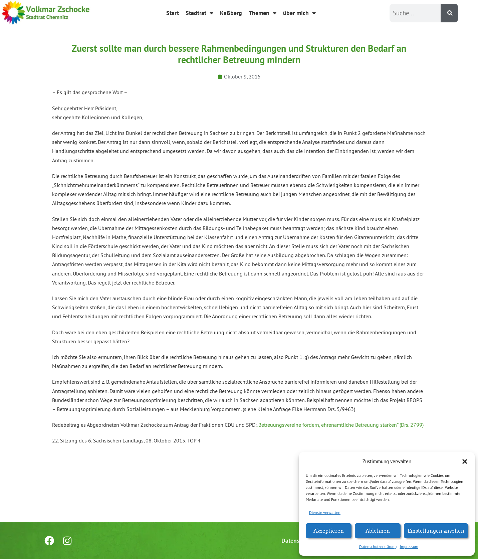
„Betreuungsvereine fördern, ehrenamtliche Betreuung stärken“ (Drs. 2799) (340, 424)
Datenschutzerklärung (378, 546)
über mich (299, 13)
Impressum (409, 546)
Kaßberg (231, 13)
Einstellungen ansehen (436, 530)
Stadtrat (199, 13)
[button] (464, 461)
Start (172, 13)
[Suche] (449, 13)
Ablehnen (378, 530)
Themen (262, 13)
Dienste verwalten (324, 512)
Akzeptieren (328, 530)
